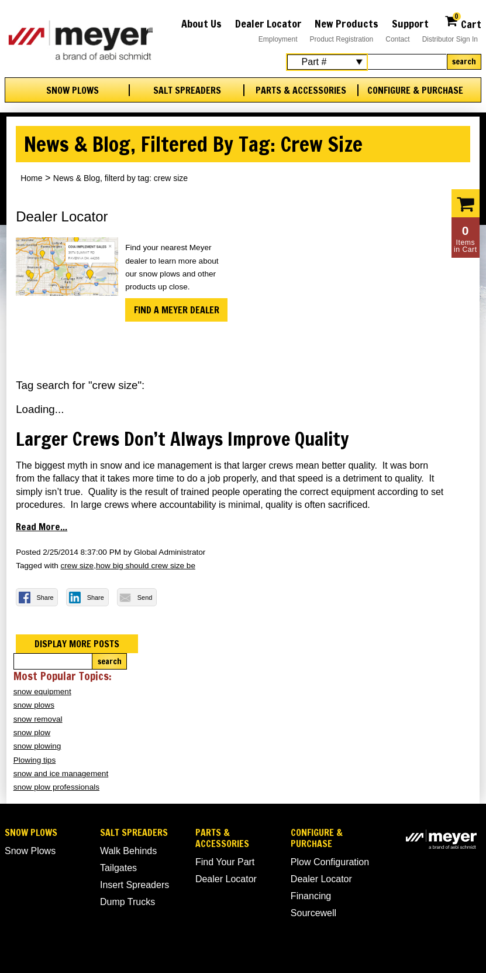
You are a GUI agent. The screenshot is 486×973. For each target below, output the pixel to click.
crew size (77, 565)
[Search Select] (327, 62)
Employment (278, 39)
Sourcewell (313, 913)
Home (31, 178)
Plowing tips (34, 760)
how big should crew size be (145, 565)
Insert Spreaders (134, 885)
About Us (201, 23)
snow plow (31, 732)
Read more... (41, 526)
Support (410, 23)
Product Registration (342, 39)
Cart (462, 22)
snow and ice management (60, 773)
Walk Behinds (128, 851)
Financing (311, 896)
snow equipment (42, 691)
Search (464, 61)
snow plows (33, 705)
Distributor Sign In (450, 39)
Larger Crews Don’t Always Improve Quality (182, 438)
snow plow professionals (56, 787)
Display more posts (77, 643)
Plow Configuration (330, 862)
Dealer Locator (268, 23)
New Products (346, 23)
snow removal (38, 719)
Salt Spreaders (187, 90)
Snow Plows (72, 90)
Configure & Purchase (415, 90)
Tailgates (118, 868)
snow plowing (37, 746)
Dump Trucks (127, 902)
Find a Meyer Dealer (176, 309)
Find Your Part (224, 862)
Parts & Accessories (301, 90)
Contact (397, 39)
